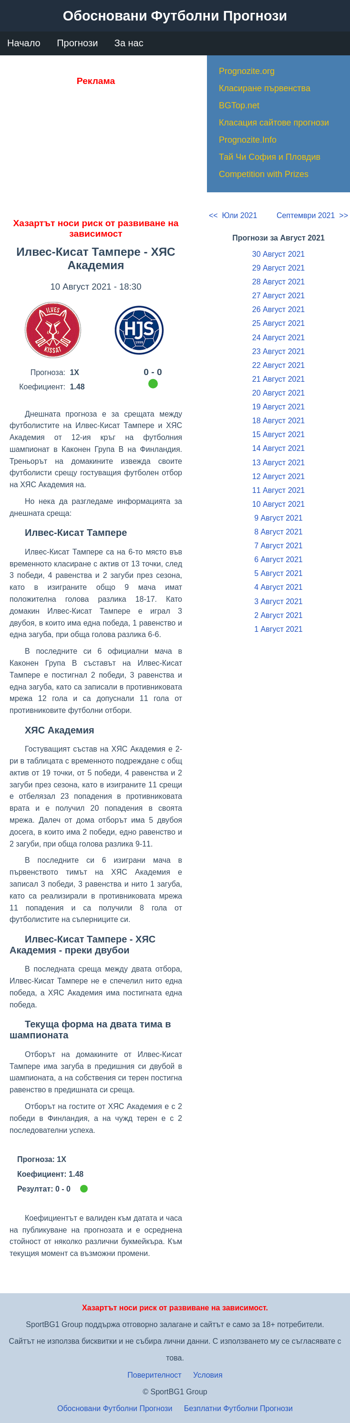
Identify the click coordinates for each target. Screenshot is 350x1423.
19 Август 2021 (278, 407)
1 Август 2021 (278, 629)
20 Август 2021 (278, 393)
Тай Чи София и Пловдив (269, 157)
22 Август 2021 (278, 365)
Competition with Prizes (264, 174)
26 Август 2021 (278, 309)
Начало (24, 43)
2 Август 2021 (278, 615)
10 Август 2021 (278, 504)
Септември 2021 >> (312, 215)
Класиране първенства (264, 88)
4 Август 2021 (278, 587)
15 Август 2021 (278, 434)
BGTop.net (239, 105)
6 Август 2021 (278, 559)
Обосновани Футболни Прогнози (114, 1408)
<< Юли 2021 (233, 215)
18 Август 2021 (278, 421)
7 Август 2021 (278, 546)
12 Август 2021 (278, 476)
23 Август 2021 (278, 351)
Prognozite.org (247, 71)
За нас (129, 43)
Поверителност (154, 1375)
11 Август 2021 (278, 490)
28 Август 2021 (278, 282)
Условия (208, 1375)
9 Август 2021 (278, 518)
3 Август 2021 (278, 601)
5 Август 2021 (278, 573)
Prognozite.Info (248, 140)
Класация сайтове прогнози (274, 122)
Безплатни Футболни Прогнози (238, 1408)
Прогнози (77, 43)
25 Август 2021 (278, 323)
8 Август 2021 (278, 532)
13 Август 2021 (278, 463)
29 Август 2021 (278, 268)
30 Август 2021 (278, 254)
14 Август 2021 (278, 448)
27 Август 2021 (278, 296)
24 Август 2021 (278, 338)
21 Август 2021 (278, 379)
